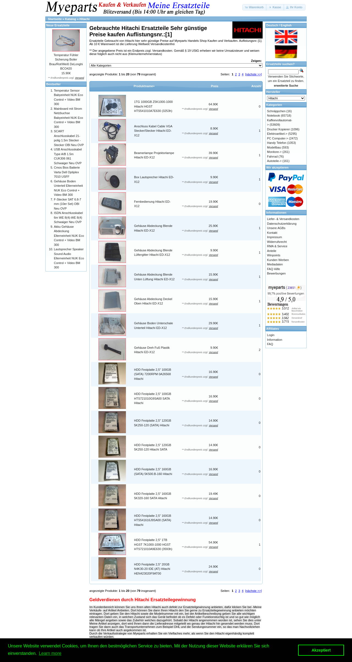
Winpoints (273, 255)
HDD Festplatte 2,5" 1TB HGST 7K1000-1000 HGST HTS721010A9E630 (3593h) (153, 544)
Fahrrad (272, 156)
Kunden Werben (278, 260)
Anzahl (256, 86)
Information (274, 339)
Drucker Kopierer (278, 129)
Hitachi (84, 19)
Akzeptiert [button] (321, 650)
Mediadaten (275, 264)
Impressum (274, 237)
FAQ (270, 344)
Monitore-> (274, 151)
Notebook (273, 115)
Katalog (70, 19)
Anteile (271, 250)
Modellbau (274, 147)
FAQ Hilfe (273, 269)
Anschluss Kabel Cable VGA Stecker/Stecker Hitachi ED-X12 (153, 131)
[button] (254, 7)
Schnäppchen (276, 111)
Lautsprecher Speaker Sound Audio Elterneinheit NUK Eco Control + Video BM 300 (69, 258)
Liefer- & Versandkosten (283, 219)
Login (270, 335)
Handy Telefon (276, 142)
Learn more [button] (50, 653)
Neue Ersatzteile (58, 25)
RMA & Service (277, 246)
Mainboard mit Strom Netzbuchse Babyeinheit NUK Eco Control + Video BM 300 (68, 117)
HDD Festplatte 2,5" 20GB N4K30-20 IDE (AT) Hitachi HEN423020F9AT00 (152, 569)
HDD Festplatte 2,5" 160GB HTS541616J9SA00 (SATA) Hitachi (152, 520)
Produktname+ (144, 86)
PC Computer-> (277, 138)
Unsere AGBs (276, 228)
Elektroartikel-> (277, 133)
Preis (214, 86)
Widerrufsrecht (277, 241)
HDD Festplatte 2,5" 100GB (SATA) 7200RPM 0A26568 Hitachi (152, 374)
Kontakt (272, 232)
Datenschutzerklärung (281, 223)
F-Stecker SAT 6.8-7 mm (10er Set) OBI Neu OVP (67, 204)
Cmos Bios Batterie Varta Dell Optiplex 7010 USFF (67, 172)
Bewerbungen (276, 273)
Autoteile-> (274, 161)
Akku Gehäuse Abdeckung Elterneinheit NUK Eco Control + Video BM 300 (69, 235)
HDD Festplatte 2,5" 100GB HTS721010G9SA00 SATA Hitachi (152, 398)
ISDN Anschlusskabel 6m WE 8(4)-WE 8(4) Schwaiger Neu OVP (68, 217)
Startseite (55, 19)
